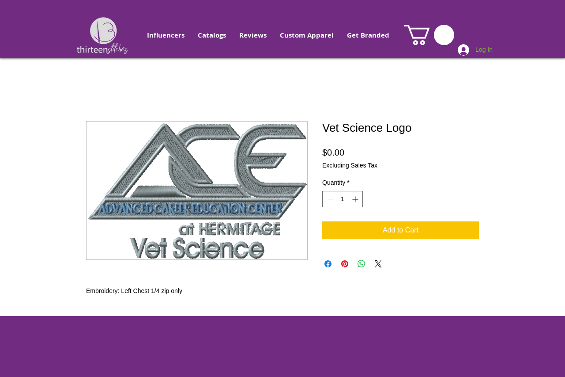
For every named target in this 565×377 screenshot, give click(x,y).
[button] (165, 35)
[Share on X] (378, 264)
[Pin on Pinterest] (344, 264)
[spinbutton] (342, 199)
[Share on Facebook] (328, 264)
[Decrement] (329, 199)
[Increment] (356, 199)
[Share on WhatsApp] (361, 264)
